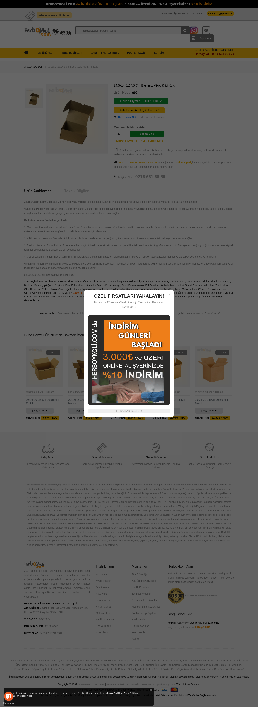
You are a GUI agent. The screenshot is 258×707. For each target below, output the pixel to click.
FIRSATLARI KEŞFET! (129, 411)
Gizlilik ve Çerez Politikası (126, 693)
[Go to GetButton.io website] (8, 703)
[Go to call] (8, 696)
